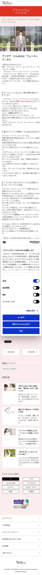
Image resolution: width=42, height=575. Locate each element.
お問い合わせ (7, 553)
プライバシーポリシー (10, 532)
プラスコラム (10, 19)
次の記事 (31, 352)
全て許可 (21, 317)
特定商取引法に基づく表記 (11, 539)
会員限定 (31, 491)
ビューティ (11, 487)
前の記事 (11, 352)
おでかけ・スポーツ (31, 487)
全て (10, 479)
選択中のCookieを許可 (21, 324)
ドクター (31, 479)
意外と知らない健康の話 (9, 368)
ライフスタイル (21, 19)
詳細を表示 (30, 311)
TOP (3, 19)
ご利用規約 (6, 525)
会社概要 (5, 546)
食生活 (10, 491)
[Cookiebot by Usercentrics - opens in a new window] (29, 242)
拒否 (21, 331)
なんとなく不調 (10, 483)
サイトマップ (7, 518)
